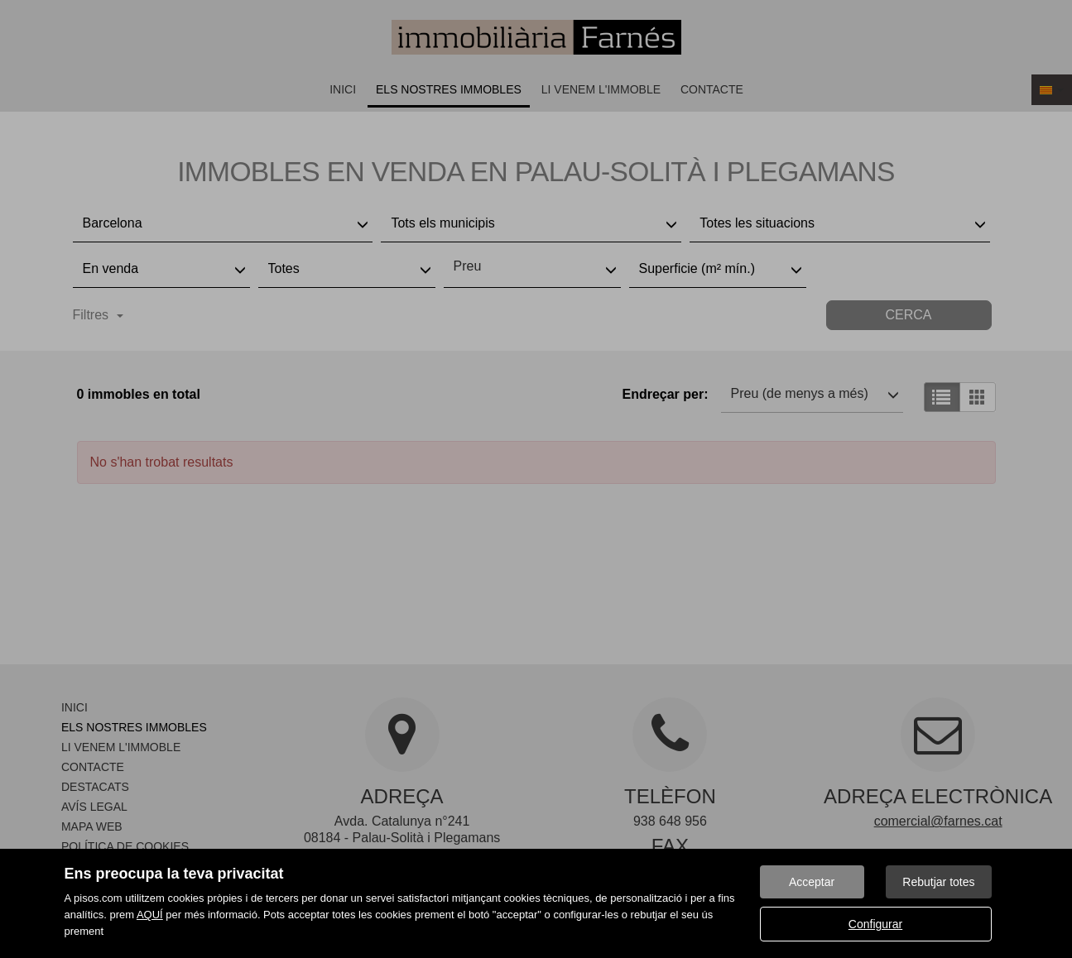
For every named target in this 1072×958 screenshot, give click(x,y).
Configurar (875, 924)
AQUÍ (150, 914)
